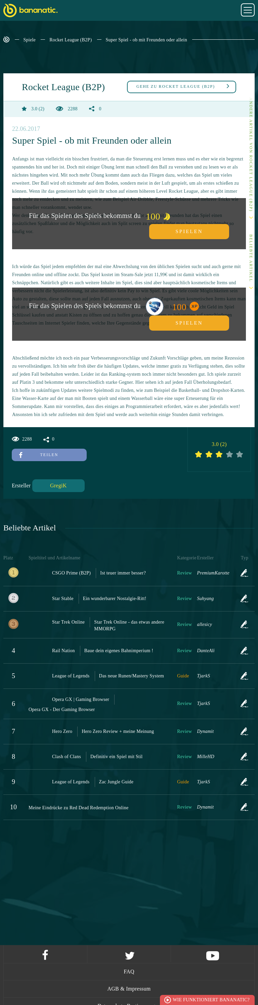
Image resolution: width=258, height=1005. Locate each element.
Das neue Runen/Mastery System (131, 675)
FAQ (129, 971)
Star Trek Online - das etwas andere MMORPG (129, 625)
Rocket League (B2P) (70, 39)
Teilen (38, 455)
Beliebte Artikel (251, 258)
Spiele (30, 39)
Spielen (189, 231)
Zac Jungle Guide (116, 781)
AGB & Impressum (128, 989)
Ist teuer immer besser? (123, 572)
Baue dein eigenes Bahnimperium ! (119, 650)
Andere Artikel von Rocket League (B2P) (251, 155)
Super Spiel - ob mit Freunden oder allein (146, 39)
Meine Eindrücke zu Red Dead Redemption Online (78, 807)
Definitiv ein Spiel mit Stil (116, 756)
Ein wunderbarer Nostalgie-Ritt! (114, 598)
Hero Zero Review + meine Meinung (118, 731)
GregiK (58, 485)
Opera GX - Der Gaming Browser (62, 709)
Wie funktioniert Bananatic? (211, 999)
